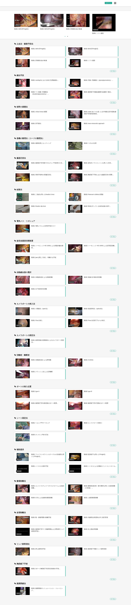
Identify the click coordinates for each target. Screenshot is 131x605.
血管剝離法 (21, 513)
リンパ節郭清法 (23, 544)
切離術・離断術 (23, 355)
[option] (26, 22)
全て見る (113, 71)
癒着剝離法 (21, 481)
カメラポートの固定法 (26, 335)
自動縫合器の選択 (24, 272)
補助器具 (20, 450)
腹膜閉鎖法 (21, 584)
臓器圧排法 (21, 158)
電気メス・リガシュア (26, 221)
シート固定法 (22, 418)
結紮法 (19, 190)
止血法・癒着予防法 (25, 44)
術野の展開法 (22, 107)
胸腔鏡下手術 (22, 564)
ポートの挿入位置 (24, 387)
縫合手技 (20, 75)
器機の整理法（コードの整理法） (30, 138)
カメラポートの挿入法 (26, 304)
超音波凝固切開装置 (25, 241)
